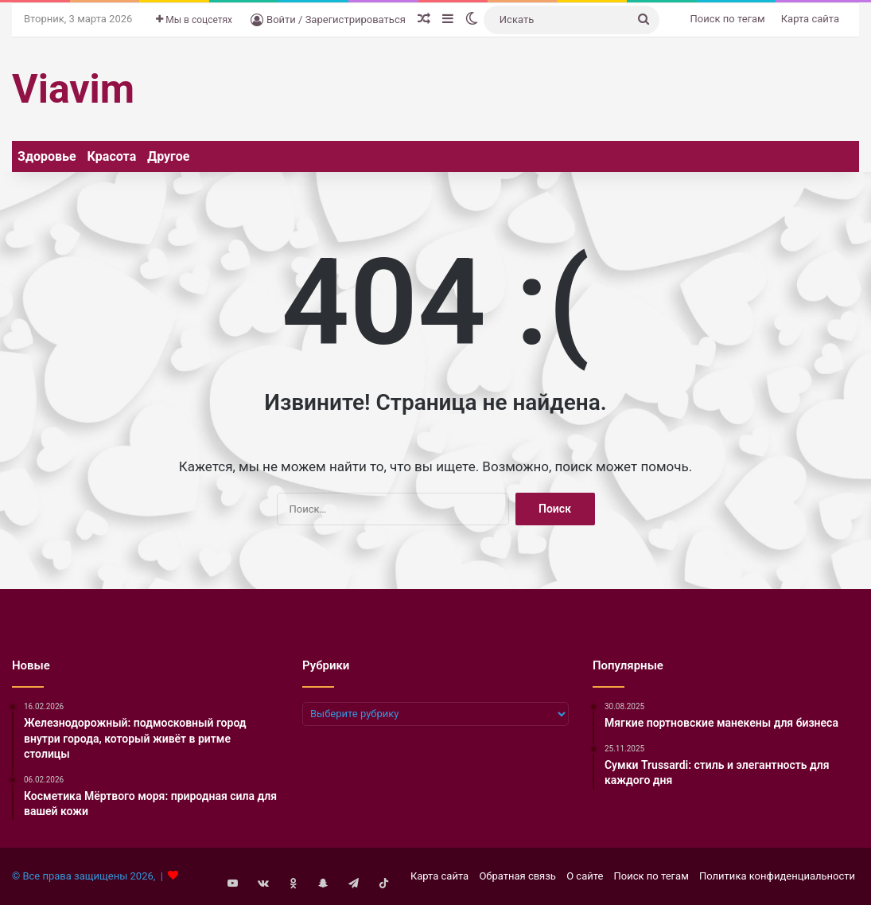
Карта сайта (810, 19)
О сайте (584, 876)
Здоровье (46, 156)
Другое (168, 156)
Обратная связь (517, 876)
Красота (112, 156)
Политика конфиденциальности (777, 876)
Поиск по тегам (727, 19)
